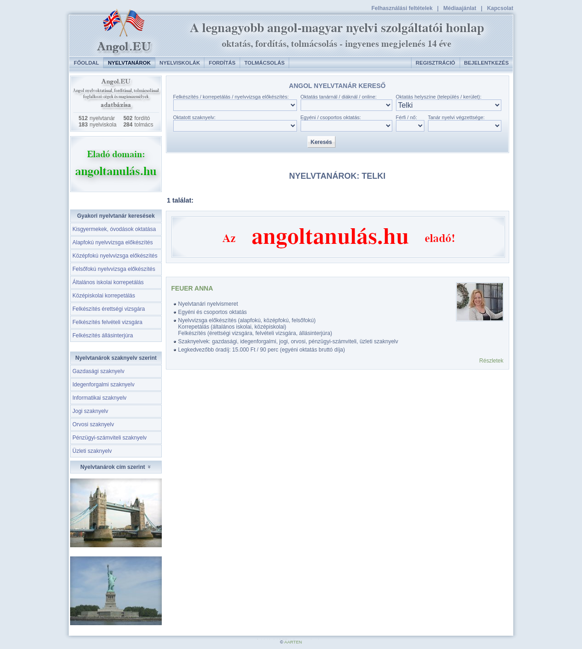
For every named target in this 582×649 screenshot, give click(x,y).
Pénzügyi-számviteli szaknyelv (109, 437)
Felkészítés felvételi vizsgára (107, 322)
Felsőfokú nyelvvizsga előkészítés (113, 269)
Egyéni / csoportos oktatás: (331, 117)
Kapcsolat (500, 8)
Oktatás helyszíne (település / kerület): (439, 96)
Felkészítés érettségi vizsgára (108, 309)
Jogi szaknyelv (90, 411)
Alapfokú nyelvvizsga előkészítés (112, 242)
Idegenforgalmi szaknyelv (103, 384)
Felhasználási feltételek (401, 8)
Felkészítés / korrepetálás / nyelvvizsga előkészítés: (231, 96)
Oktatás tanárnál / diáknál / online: (339, 96)
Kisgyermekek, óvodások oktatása (114, 229)
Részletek (491, 361)
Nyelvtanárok (129, 63)
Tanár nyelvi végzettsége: (456, 117)
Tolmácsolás (264, 63)
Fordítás (222, 63)
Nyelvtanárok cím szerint (116, 467)
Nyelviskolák (179, 63)
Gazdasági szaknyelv (98, 371)
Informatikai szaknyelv (99, 398)
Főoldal (86, 63)
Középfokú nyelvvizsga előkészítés (114, 256)
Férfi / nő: (406, 117)
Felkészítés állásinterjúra (102, 335)
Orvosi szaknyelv (93, 424)
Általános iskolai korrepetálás (107, 282)
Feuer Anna (192, 288)
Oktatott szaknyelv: (194, 117)
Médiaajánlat (459, 8)
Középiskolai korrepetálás (103, 295)
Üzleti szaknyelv (92, 451)
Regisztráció (435, 63)
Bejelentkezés (486, 63)
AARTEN (293, 641)
